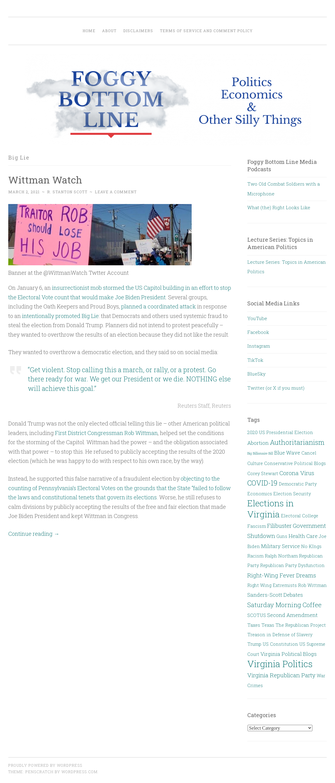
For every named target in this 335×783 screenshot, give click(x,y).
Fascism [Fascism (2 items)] (256, 526)
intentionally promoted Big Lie (60, 316)
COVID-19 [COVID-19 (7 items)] (262, 482)
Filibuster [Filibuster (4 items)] (279, 525)
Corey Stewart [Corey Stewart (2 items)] (262, 473)
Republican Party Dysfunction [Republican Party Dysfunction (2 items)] (292, 565)
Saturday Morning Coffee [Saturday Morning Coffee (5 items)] (284, 604)
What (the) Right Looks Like (278, 207)
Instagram (258, 346)
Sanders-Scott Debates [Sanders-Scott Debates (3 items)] (275, 594)
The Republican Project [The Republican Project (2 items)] (300, 625)
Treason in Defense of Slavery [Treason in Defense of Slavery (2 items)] (279, 634)
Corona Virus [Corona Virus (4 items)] (296, 473)
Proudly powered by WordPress (45, 765)
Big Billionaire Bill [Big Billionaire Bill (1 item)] (260, 453)
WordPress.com (79, 771)
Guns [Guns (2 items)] (281, 536)
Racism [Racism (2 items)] (255, 556)
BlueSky (256, 374)
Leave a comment (116, 191)
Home (89, 30)
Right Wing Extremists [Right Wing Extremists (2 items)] (272, 585)
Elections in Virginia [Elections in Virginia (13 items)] (270, 508)
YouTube (257, 318)
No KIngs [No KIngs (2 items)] (311, 546)
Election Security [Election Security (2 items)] (292, 494)
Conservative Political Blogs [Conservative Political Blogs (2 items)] (295, 463)
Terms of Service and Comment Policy (206, 30)
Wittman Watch (45, 179)
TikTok (255, 360)
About (109, 30)
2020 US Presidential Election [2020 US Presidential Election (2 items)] (280, 432)
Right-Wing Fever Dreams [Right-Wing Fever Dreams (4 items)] (281, 575)
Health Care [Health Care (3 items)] (303, 535)
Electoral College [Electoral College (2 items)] (299, 516)
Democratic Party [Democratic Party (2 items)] (298, 484)
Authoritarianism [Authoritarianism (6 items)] (297, 442)
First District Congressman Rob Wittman (106, 433)
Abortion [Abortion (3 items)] (258, 442)
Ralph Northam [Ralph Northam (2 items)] (281, 556)
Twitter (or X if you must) (275, 388)
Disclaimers (138, 30)
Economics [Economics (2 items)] (259, 494)
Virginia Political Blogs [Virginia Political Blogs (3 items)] (288, 653)
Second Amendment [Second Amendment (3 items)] (292, 614)
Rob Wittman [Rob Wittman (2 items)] (312, 585)
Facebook (258, 332)
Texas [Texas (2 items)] (267, 625)
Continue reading (33, 533)
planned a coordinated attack (158, 306)
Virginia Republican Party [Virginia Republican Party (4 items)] (281, 675)
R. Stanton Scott (67, 191)
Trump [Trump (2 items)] (254, 644)
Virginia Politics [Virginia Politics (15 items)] (280, 664)
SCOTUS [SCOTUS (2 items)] (256, 615)
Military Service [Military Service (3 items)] (280, 546)
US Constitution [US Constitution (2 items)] (280, 644)
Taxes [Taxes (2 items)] (253, 625)
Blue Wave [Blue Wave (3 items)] (287, 452)
